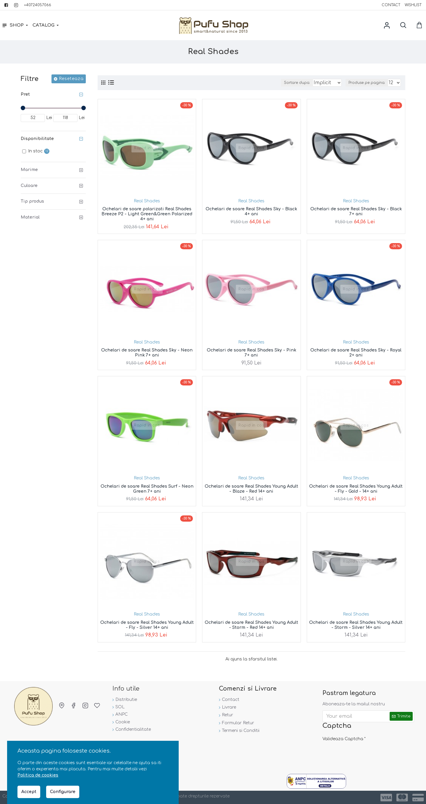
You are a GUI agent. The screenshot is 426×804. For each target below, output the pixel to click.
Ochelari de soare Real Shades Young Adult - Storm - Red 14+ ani (251, 625)
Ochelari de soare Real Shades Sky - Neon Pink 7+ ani (147, 352)
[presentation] (363, 752)
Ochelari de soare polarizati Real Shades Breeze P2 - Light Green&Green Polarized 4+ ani (146, 214)
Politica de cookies (37, 775)
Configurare (62, 792)
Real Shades (147, 201)
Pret (25, 94)
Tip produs (32, 201)
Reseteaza (71, 79)
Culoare (29, 185)
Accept (28, 792)
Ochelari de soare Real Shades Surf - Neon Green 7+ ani (147, 489)
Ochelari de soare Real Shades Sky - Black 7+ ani (356, 211)
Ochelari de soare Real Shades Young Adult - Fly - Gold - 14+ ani (356, 489)
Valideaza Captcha (342, 737)
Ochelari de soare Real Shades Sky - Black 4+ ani (251, 211)
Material (30, 217)
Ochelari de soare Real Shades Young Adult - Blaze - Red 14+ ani (251, 489)
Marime (29, 169)
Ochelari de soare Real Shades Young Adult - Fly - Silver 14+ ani (147, 625)
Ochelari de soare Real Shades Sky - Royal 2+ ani (355, 352)
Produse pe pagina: (368, 83)
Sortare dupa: (283, 83)
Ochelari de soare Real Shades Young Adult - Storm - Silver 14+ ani (356, 625)
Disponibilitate (37, 138)
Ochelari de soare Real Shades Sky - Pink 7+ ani (251, 352)
